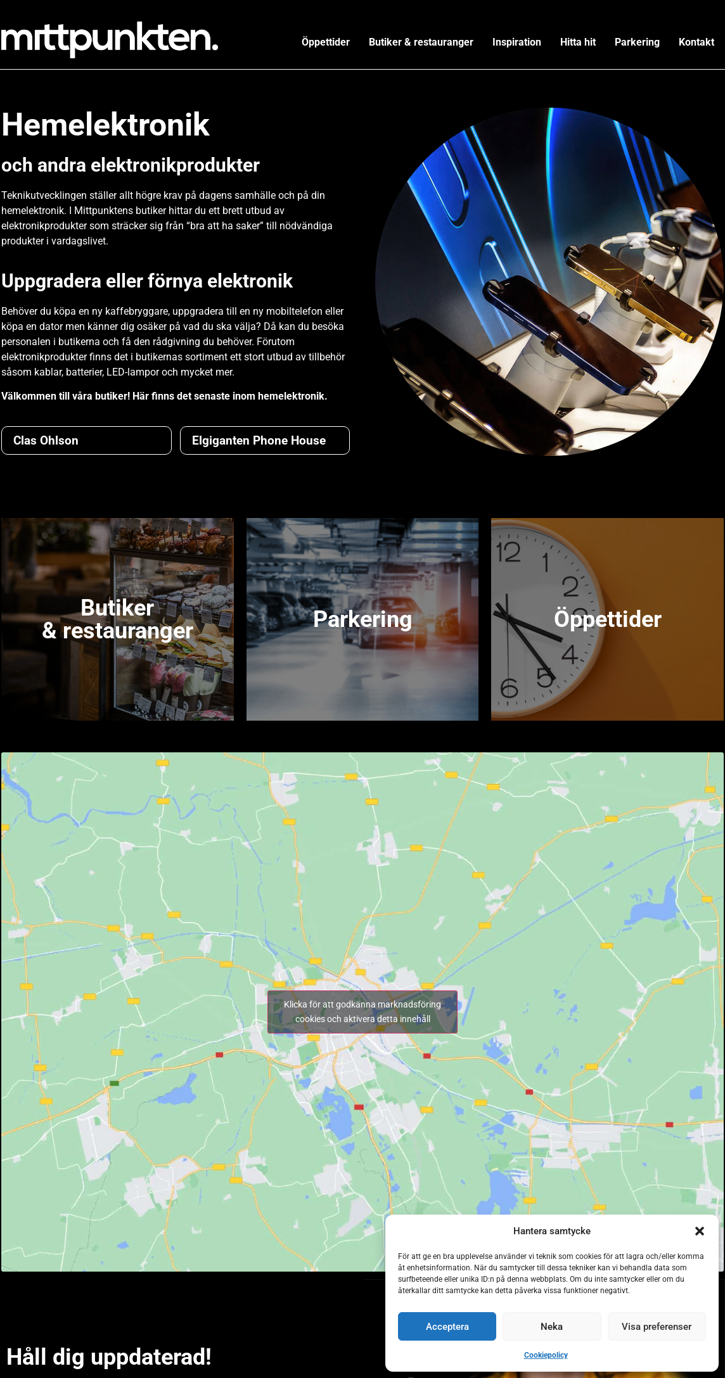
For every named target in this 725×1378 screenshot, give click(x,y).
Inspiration (516, 42)
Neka (552, 1326)
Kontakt (696, 42)
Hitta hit (578, 42)
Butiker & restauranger (421, 42)
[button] (699, 1231)
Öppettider (326, 42)
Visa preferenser (656, 1326)
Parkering (637, 42)
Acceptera (447, 1326)
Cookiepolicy (546, 1355)
